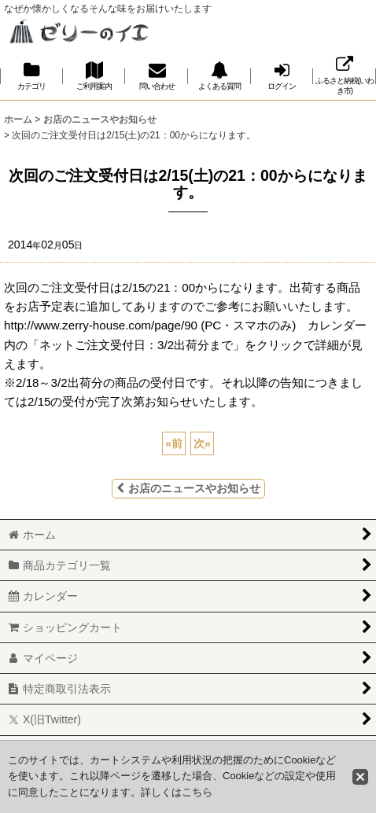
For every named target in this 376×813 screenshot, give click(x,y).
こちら (197, 792)
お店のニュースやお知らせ (188, 488)
